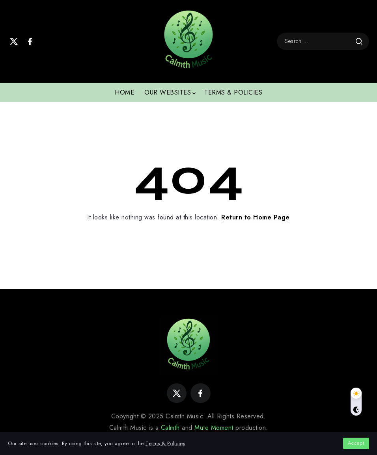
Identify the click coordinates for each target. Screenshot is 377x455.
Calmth (170, 427)
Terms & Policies (165, 443)
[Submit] (359, 41)
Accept (356, 443)
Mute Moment (213, 427)
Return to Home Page (255, 217)
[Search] (323, 41)
